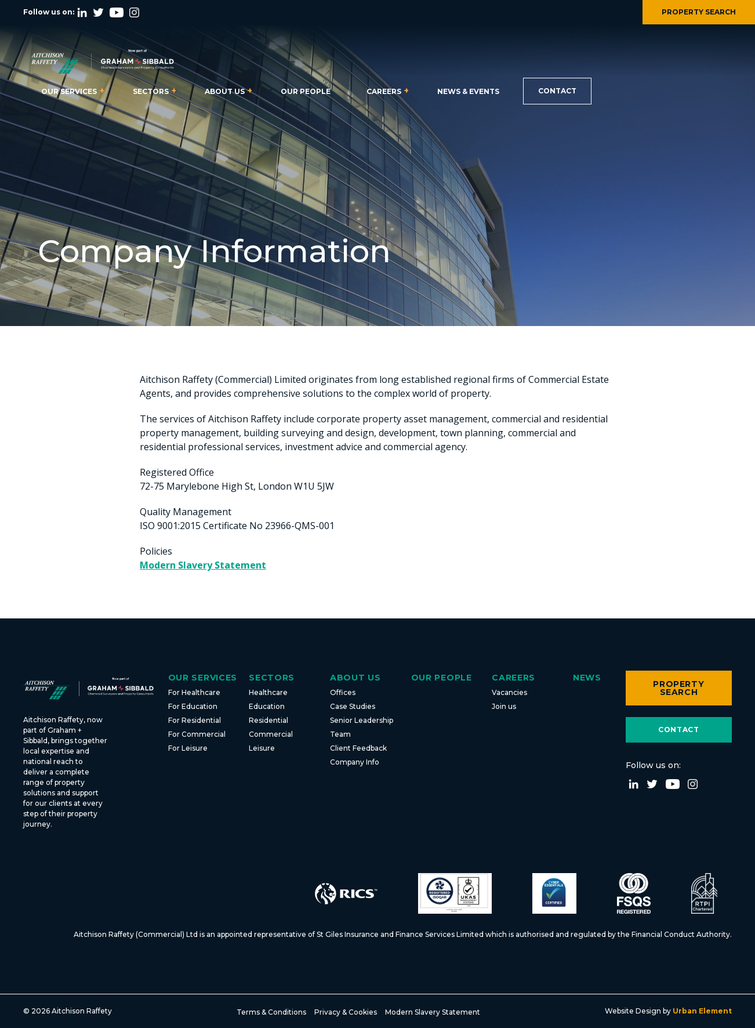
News (587, 677)
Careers (383, 91)
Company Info (354, 762)
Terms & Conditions (271, 1012)
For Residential (194, 720)
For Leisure (188, 748)
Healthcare (268, 692)
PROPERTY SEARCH (699, 12)
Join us (504, 706)
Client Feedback (358, 748)
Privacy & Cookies (345, 1012)
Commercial (271, 734)
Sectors (151, 91)
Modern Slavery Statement (203, 565)
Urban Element (701, 1011)
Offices (342, 692)
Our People (306, 91)
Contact (557, 90)
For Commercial (197, 734)
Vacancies (509, 692)
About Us (225, 91)
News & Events (468, 91)
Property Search (678, 688)
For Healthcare (194, 692)
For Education (192, 706)
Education (267, 706)
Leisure (262, 748)
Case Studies (352, 706)
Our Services (69, 91)
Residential (268, 720)
